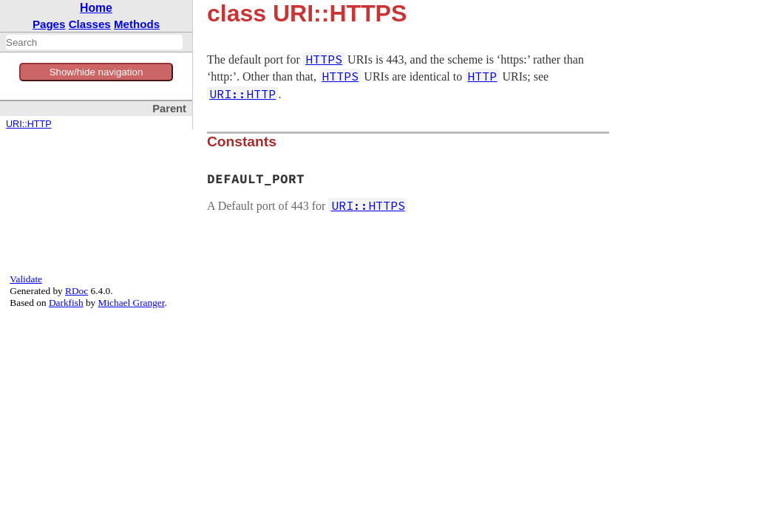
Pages (49, 24)
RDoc (76, 290)
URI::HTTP (29, 124)
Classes (90, 24)
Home (96, 7)
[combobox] (94, 42)
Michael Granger (131, 302)
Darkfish (66, 302)
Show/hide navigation (96, 72)
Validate (26, 278)
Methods (137, 24)
